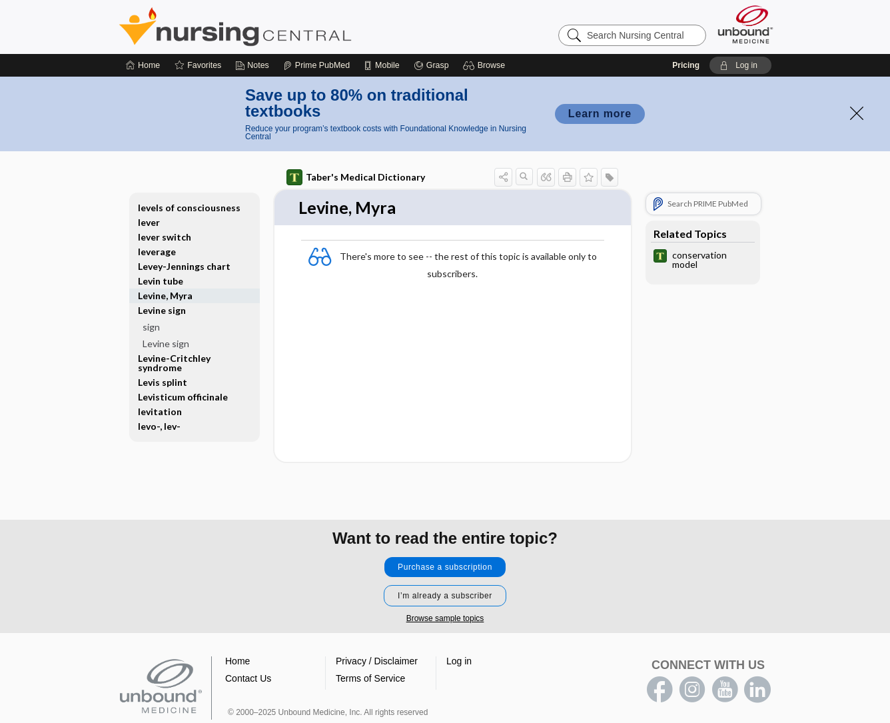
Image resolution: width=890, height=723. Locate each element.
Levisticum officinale (183, 396)
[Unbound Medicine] (745, 24)
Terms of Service (370, 678)
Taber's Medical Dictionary (355, 177)
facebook (659, 689)
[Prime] (316, 65)
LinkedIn (757, 689)
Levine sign (162, 310)
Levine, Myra (165, 295)
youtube (724, 689)
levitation (160, 411)
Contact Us (248, 678)
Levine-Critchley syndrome (174, 363)
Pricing (685, 65)
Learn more (600, 113)
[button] (486, 65)
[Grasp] (431, 65)
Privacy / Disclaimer (377, 661)
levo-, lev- (159, 426)
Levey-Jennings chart (184, 266)
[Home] (143, 65)
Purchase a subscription (445, 567)
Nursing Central (285, 27)
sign (151, 327)
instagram (692, 689)
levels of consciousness (189, 207)
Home (237, 661)
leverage (157, 251)
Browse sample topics (445, 618)
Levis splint (162, 382)
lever (149, 222)
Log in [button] (459, 661)
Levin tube (160, 281)
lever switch (164, 237)
